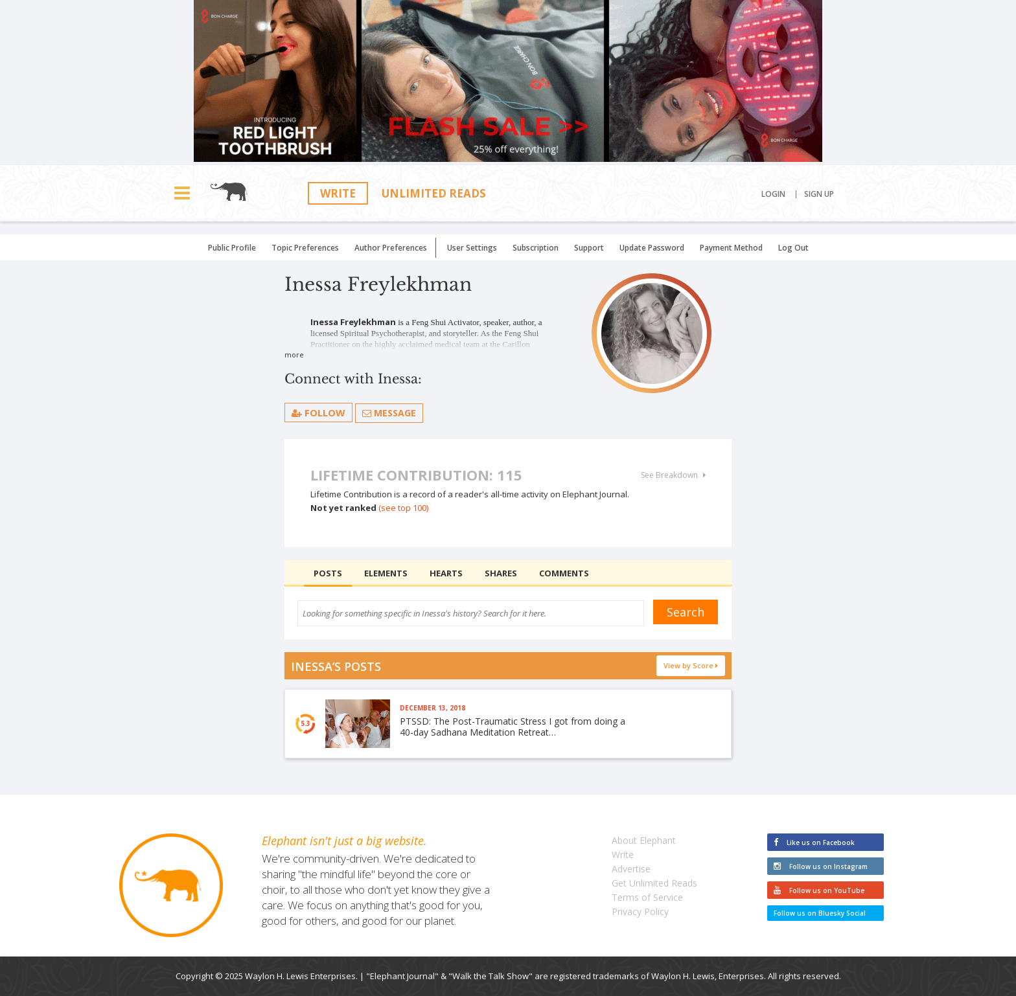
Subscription (536, 247)
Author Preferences (390, 247)
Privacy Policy (640, 911)
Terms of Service (647, 897)
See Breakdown (673, 475)
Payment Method (731, 247)
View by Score (691, 665)
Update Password (651, 247)
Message (389, 413)
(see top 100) (403, 508)
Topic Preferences (305, 247)
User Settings (472, 247)
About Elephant (644, 840)
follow (318, 412)
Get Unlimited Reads (654, 883)
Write (338, 193)
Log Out (793, 247)
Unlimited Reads (434, 193)
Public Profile (232, 247)
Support (589, 247)
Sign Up (819, 194)
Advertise (631, 869)
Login (773, 194)
